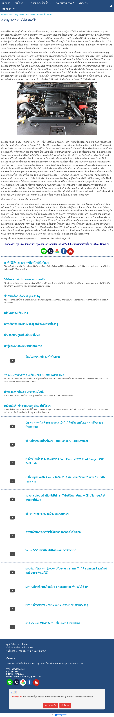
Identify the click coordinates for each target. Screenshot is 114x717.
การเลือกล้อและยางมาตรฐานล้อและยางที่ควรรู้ (31, 324)
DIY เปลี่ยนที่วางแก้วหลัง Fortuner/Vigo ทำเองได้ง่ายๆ (56, 586)
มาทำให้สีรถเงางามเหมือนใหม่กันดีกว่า (26, 262)
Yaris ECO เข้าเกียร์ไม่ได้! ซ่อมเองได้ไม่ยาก (50, 550)
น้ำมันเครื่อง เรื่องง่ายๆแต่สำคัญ (22, 296)
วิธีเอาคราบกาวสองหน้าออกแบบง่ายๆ (47, 513)
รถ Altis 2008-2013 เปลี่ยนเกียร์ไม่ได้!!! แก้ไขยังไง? (34, 375)
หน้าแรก (4, 15)
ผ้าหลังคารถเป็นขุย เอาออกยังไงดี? (24, 391)
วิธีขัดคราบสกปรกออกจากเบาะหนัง (24, 279)
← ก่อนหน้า (50, 705)
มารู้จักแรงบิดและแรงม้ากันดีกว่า (23, 345)
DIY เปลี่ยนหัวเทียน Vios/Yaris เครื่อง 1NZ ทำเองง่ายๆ (56, 605)
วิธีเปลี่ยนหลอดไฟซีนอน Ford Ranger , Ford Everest (56, 440)
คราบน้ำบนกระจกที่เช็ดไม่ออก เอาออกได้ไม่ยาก (53, 532)
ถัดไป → (65, 705)
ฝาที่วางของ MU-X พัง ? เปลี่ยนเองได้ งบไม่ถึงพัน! (53, 623)
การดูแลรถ (24, 15)
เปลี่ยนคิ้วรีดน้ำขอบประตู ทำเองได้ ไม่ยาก (28, 405)
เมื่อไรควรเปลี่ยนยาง (16, 313)
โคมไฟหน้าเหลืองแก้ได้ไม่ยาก (42, 356)
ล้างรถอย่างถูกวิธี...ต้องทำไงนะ (22, 335)
